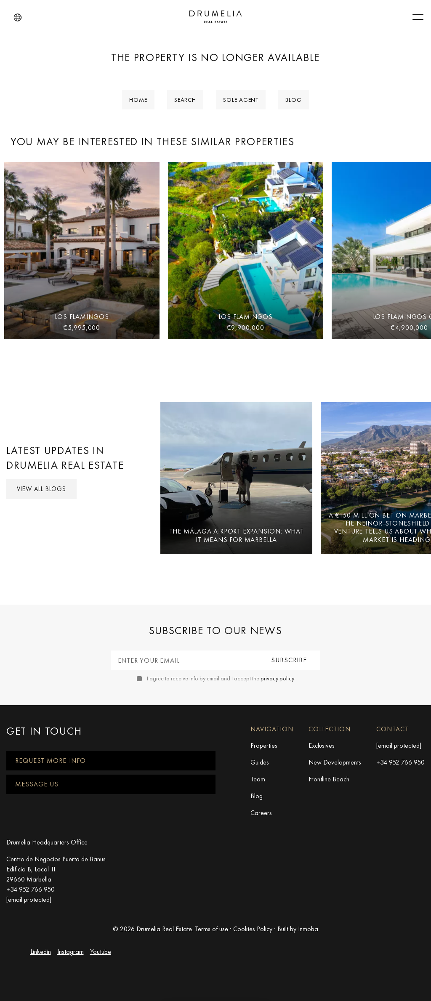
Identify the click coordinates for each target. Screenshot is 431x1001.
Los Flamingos (82, 316)
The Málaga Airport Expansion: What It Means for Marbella (236, 535)
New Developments (335, 762)
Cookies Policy (252, 928)
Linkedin (40, 951)
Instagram (70, 951)
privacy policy (277, 678)
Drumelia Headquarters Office (47, 842)
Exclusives (322, 745)
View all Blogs (41, 489)
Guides (259, 762)
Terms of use (211, 928)
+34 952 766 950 (400, 762)
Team (257, 779)
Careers (261, 812)
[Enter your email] (185, 660)
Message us (37, 784)
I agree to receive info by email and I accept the (220, 678)
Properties (263, 745)
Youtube (100, 951)
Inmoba (308, 928)
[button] (17, 17)
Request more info (50, 760)
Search (185, 100)
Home (138, 100)
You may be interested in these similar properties (153, 142)
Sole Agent (240, 100)
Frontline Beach (329, 779)
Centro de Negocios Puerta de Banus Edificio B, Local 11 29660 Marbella (56, 869)
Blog (293, 100)
